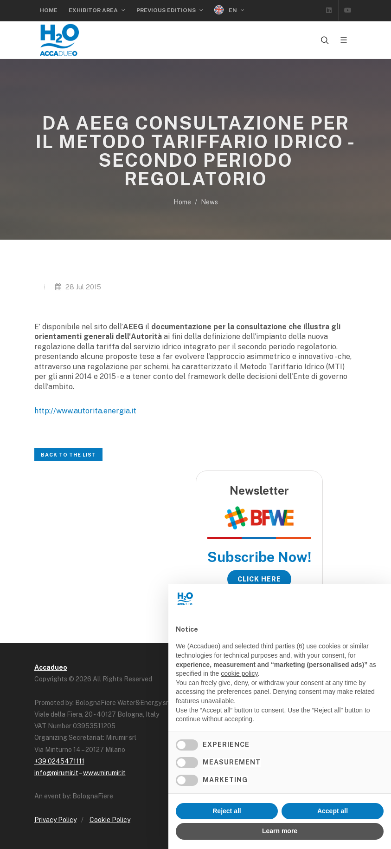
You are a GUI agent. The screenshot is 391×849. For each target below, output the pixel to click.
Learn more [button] (279, 831)
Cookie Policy (110, 819)
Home (49, 10)
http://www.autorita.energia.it (85, 410)
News (209, 202)
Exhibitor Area (97, 10)
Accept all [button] (332, 811)
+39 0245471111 (59, 761)
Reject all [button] (226, 811)
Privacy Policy (55, 819)
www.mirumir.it (104, 773)
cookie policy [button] (239, 673)
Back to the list (68, 454)
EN (229, 10)
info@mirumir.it (56, 773)
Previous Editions (169, 10)
